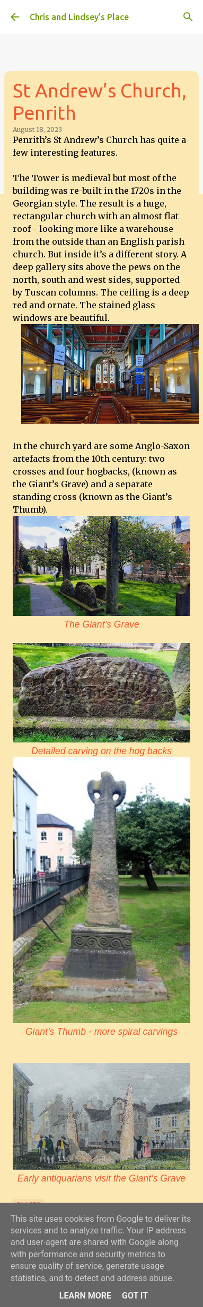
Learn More (85, 1296)
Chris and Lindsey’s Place (79, 17)
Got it (135, 1296)
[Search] (188, 17)
